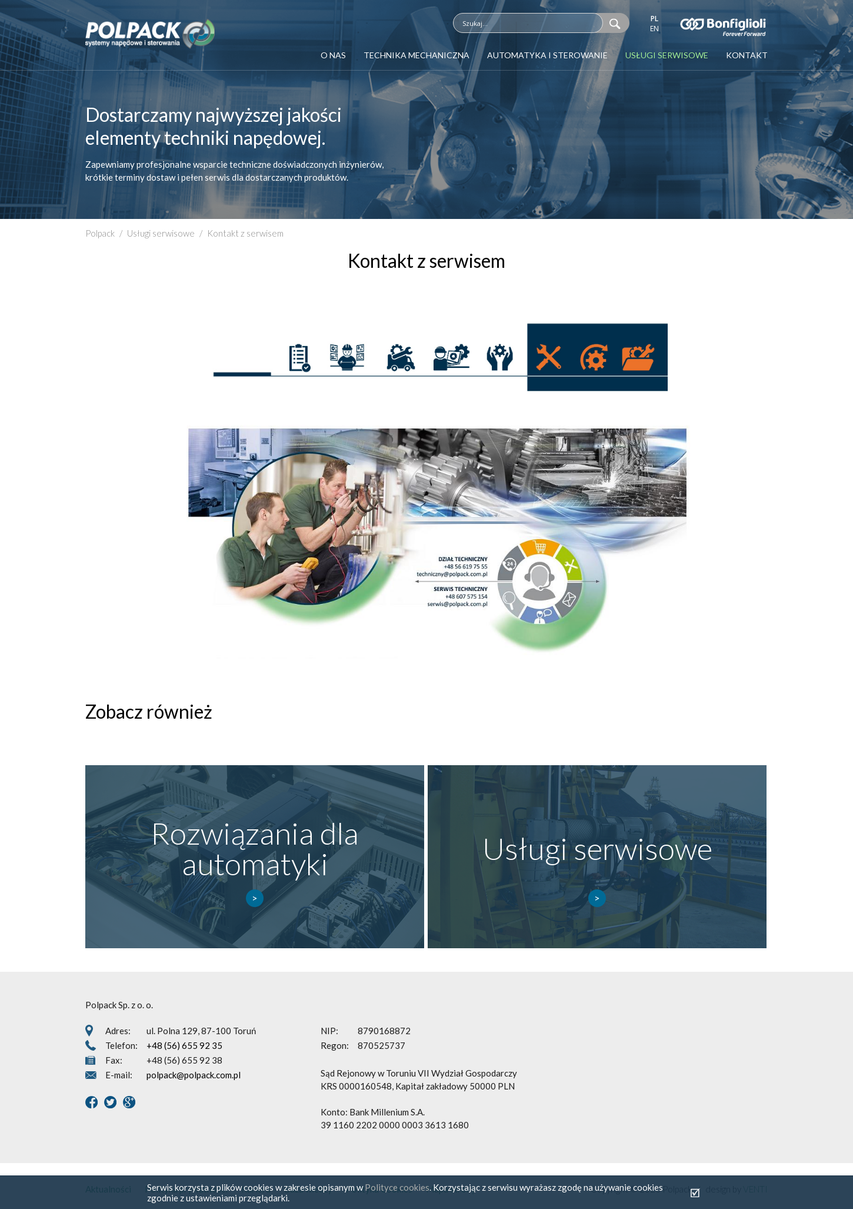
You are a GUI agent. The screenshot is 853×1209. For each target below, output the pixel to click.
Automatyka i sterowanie (547, 55)
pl (654, 19)
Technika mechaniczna (416, 55)
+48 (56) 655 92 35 (184, 1045)
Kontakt (747, 55)
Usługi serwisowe (666, 55)
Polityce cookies (397, 1187)
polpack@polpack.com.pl (193, 1075)
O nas (333, 55)
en (654, 29)
